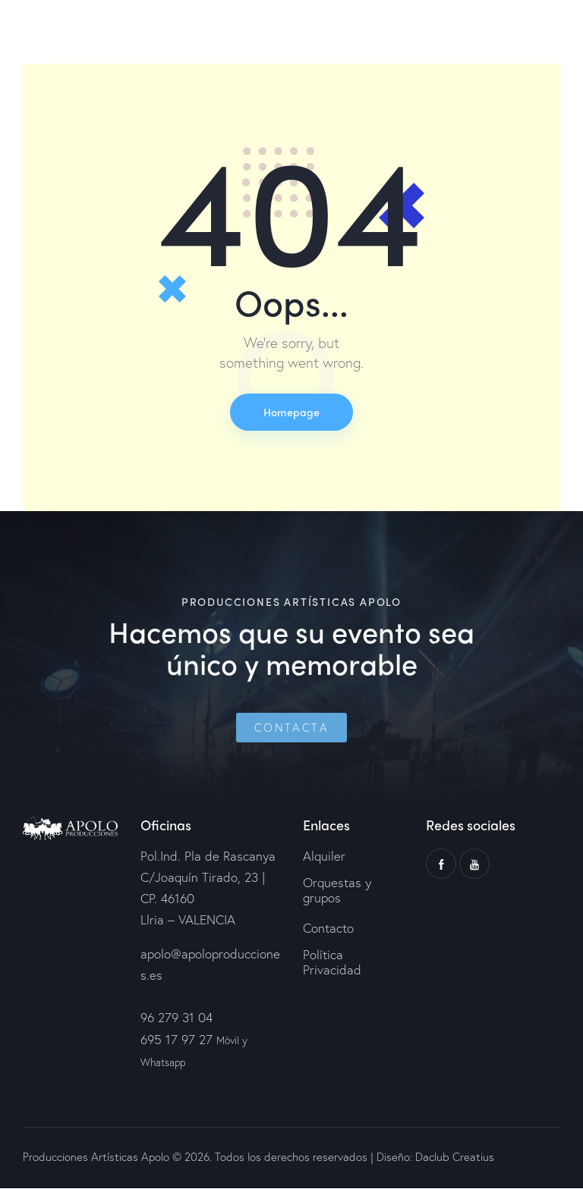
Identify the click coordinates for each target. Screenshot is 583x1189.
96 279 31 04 (176, 1018)
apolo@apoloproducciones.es (210, 965)
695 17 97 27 (176, 1040)
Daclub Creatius (453, 1157)
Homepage (291, 412)
